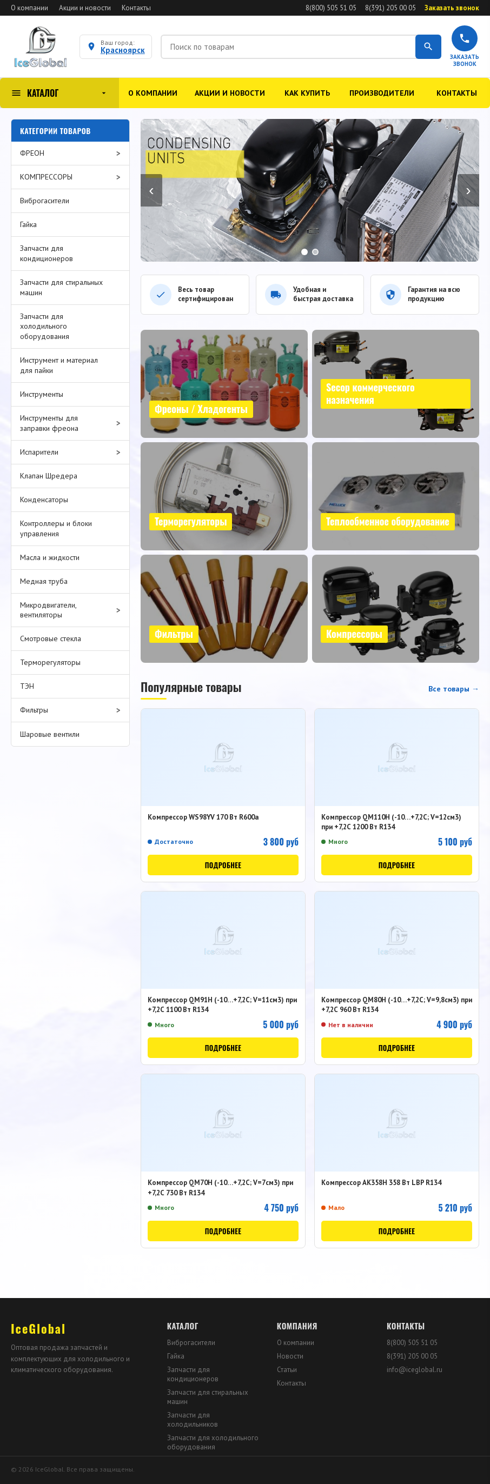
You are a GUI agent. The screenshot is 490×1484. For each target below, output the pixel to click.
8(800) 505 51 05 (331, 7)
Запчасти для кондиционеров (192, 1374)
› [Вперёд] (468, 190)
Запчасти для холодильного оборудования (213, 1442)
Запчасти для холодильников (192, 1419)
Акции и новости (85, 7)
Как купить (307, 93)
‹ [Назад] (151, 190)
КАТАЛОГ (59, 92)
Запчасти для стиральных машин (207, 1397)
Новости (290, 1356)
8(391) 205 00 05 (390, 7)
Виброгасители (191, 1342)
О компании (29, 7)
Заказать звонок (452, 7)
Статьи (287, 1369)
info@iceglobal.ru (414, 1369)
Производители (381, 93)
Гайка (175, 1356)
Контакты (136, 7)
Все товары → (453, 689)
